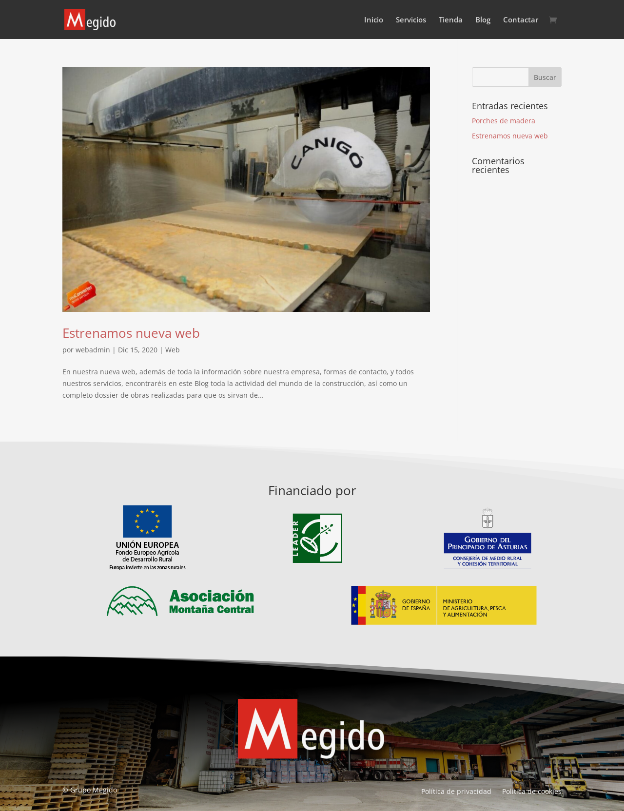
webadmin (93, 349)
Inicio (373, 20)
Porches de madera (503, 120)
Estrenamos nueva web (131, 333)
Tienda (451, 20)
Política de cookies (532, 792)
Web (172, 349)
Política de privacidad (456, 792)
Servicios (411, 20)
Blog (482, 20)
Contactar (520, 20)
